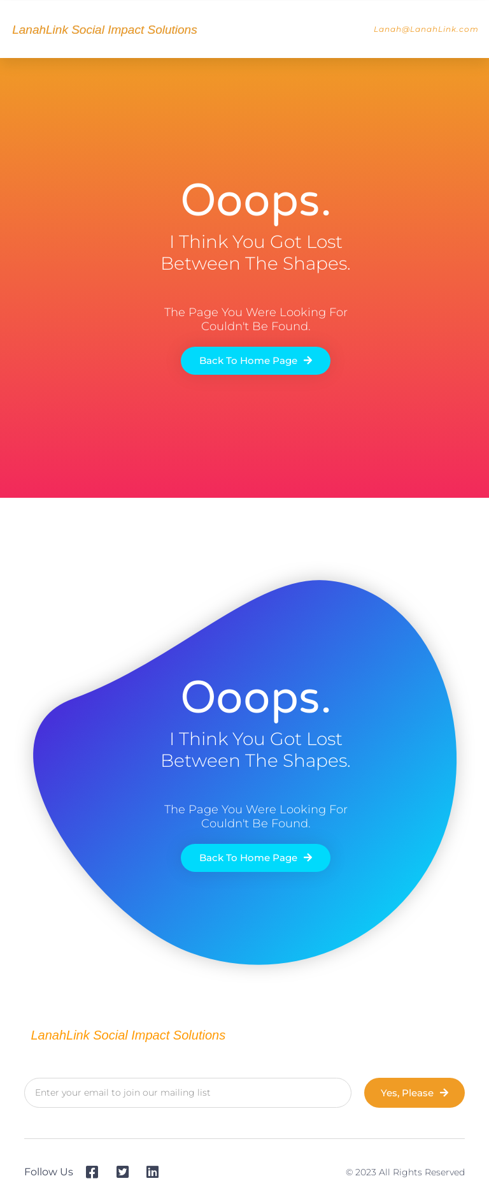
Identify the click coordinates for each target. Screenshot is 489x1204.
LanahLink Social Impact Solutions (104, 29)
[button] (349, 29)
